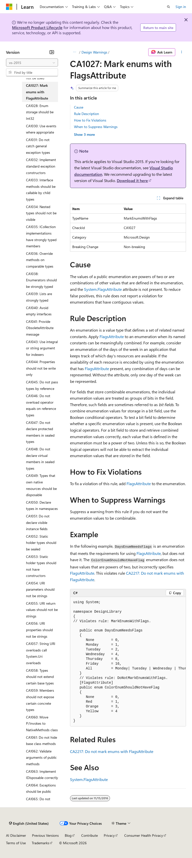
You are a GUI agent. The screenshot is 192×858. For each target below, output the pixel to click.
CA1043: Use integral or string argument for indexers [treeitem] (42, 348)
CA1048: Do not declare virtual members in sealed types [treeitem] (40, 459)
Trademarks (40, 842)
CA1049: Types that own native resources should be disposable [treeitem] (41, 485)
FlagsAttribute (112, 336)
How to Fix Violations (90, 120)
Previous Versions (45, 835)
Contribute (89, 835)
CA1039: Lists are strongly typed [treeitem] (39, 297)
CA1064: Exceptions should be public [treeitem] (41, 788)
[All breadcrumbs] (74, 52)
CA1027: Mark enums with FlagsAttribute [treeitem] (37, 92)
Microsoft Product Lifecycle (37, 27)
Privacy (109, 835)
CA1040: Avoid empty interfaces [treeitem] (39, 311)
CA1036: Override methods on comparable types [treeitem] (39, 260)
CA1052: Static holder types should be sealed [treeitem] (41, 542)
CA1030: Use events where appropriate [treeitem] (41, 129)
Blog (68, 835)
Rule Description (86, 113)
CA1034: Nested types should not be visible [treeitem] (41, 213)
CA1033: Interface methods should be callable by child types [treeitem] (41, 190)
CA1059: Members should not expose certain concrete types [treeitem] (40, 700)
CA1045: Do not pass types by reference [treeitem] (42, 385)
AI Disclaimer (16, 835)
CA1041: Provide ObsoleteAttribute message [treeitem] (40, 328)
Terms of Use (16, 842)
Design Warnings (94, 52)
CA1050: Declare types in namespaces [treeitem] (42, 505)
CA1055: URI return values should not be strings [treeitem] (42, 609)
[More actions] (181, 52)
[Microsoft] (9, 7)
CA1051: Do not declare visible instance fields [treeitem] (38, 522)
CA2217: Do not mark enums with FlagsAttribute (111, 751)
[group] (128, 662)
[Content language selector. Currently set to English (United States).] (29, 823)
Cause (78, 107)
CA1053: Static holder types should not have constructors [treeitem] (41, 566)
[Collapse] (52, 52)
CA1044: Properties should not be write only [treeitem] (41, 368)
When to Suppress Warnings (96, 126)
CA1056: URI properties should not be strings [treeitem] (39, 629)
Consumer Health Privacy (143, 835)
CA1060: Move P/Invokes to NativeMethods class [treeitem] (42, 723)
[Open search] (169, 6)
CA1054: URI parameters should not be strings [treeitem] (40, 589)
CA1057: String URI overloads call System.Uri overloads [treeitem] (40, 653)
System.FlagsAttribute (103, 289)
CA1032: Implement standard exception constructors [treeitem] (41, 166)
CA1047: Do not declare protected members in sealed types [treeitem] (40, 432)
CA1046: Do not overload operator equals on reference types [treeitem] (41, 405)
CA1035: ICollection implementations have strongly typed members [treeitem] (41, 236)
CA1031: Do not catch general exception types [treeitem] (38, 146)
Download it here (132, 180)
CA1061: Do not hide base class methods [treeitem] (41, 740)
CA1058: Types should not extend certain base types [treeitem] (40, 676)
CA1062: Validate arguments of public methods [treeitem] (41, 757)
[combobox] (32, 63)
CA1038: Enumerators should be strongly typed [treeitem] (41, 280)
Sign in (181, 6)
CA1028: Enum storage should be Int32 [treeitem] (40, 112)
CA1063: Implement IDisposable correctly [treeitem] (42, 774)
